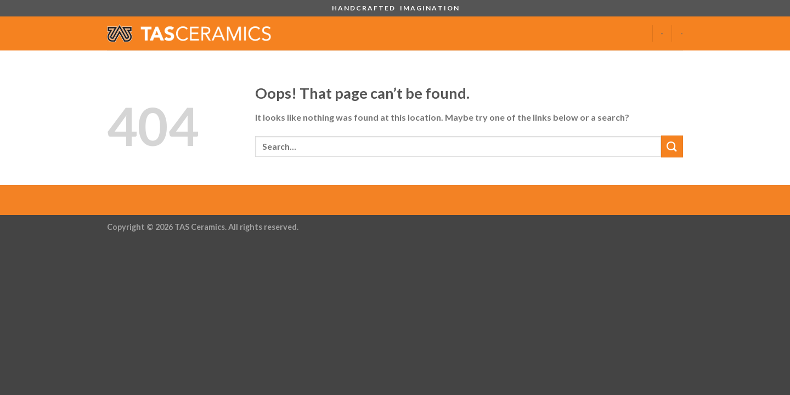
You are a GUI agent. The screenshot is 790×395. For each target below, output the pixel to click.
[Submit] (672, 146)
